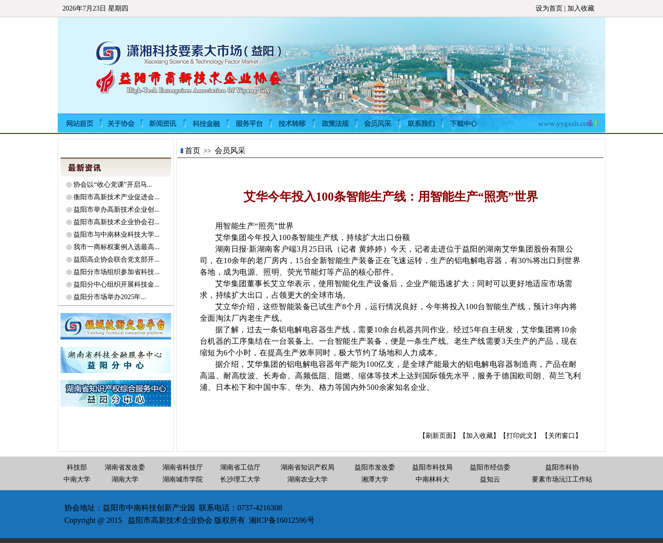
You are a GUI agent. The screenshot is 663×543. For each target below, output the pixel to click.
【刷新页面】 (439, 435)
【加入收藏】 (479, 435)
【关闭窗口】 (561, 435)
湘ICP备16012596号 (282, 520)
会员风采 (230, 150)
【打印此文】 (520, 435)
